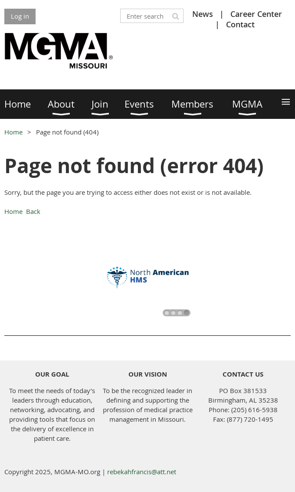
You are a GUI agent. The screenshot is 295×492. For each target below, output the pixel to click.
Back (33, 211)
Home (13, 132)
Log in (20, 16)
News (202, 14)
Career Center (256, 14)
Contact (240, 24)
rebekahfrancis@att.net (141, 471)
